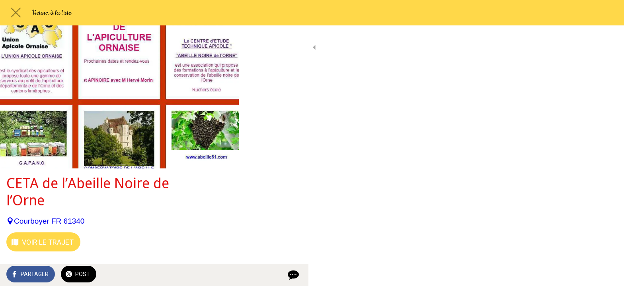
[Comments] (222, 274)
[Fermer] (16, 12)
